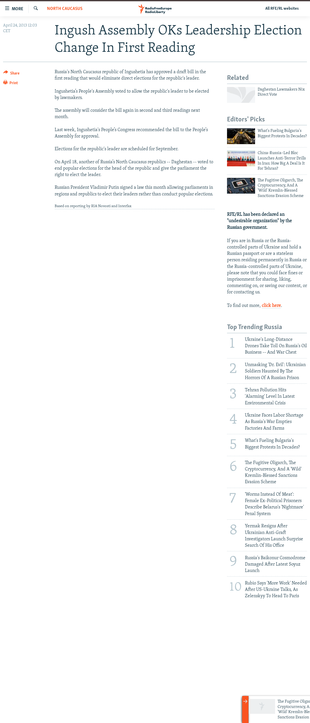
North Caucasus (64, 8)
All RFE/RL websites (282, 9)
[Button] (11, 74)
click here (271, 305)
